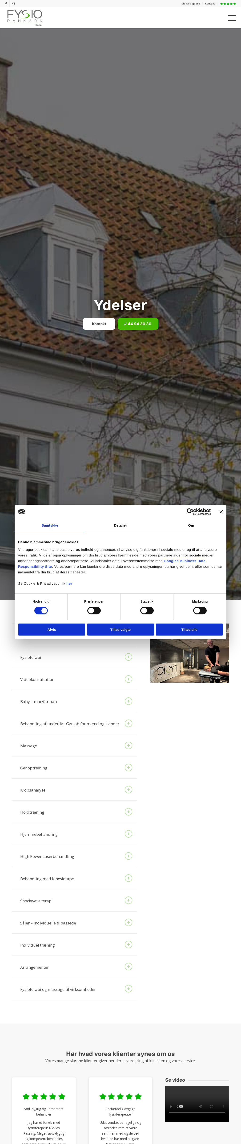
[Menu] (230, 17)
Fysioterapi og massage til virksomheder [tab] (76, 988)
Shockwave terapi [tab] (76, 900)
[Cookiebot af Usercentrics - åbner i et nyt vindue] (190, 511)
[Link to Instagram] (13, 3)
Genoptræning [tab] (76, 767)
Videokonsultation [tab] (76, 679)
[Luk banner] (221, 511)
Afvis (51, 630)
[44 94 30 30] (138, 323)
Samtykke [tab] (50, 525)
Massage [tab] (76, 745)
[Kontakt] (99, 323)
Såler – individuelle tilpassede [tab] (76, 922)
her (69, 583)
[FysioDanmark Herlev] (25, 17)
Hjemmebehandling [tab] (76, 834)
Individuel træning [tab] (76, 944)
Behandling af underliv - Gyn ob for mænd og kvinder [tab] (76, 723)
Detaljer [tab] (120, 525)
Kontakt (210, 3)
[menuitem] (191, 3)
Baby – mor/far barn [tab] (76, 701)
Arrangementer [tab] (76, 966)
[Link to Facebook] (6, 3)
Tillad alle (189, 630)
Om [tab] (191, 525)
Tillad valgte (120, 630)
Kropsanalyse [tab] (76, 789)
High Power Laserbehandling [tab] (76, 856)
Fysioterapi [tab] (76, 657)
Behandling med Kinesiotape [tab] (76, 878)
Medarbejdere (190, 3)
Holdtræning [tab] (76, 812)
